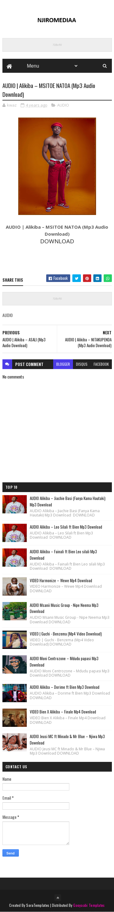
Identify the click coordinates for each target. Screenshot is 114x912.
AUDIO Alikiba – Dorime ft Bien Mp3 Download (64, 687)
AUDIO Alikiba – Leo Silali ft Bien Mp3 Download (66, 527)
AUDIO (63, 105)
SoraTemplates (37, 905)
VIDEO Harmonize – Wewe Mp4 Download (61, 580)
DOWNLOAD (57, 241)
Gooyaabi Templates (89, 905)
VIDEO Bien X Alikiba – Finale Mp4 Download (63, 712)
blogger (63, 364)
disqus (82, 364)
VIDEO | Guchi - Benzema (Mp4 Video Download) (66, 634)
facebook (101, 364)
